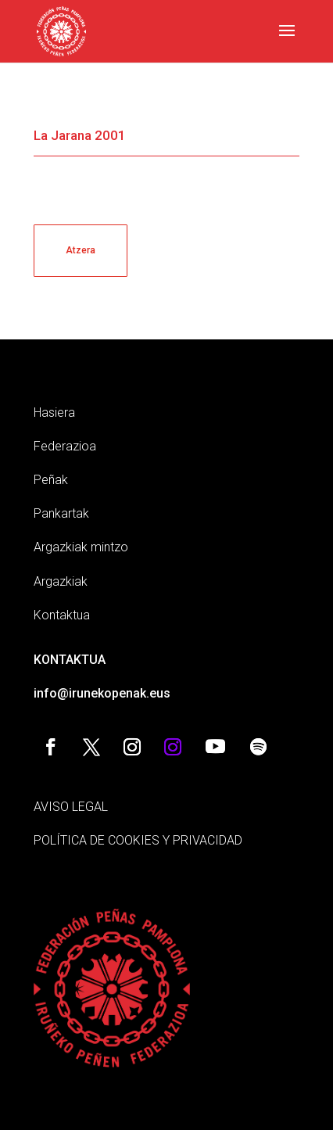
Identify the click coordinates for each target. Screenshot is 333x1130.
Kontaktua (62, 615)
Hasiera (54, 412)
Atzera (80, 250)
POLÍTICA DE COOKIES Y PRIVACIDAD (138, 840)
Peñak (51, 479)
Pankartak (61, 513)
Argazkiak (61, 581)
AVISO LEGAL (71, 806)
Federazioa (65, 446)
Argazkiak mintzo (81, 547)
